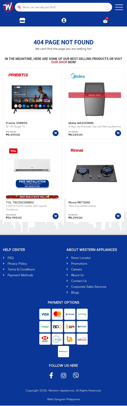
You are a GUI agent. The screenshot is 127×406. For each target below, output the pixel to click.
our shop (59, 62)
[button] (56, 133)
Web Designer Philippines (63, 399)
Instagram (63, 376)
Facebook (51, 376)
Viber (76, 376)
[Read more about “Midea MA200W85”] (118, 133)
